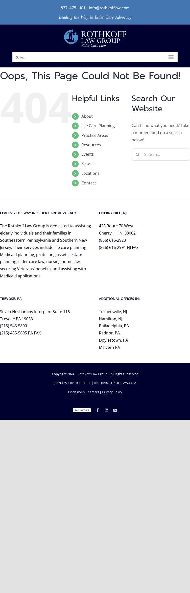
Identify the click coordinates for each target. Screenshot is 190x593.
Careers (93, 392)
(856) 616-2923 (112, 240)
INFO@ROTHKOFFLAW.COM (115, 383)
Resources (91, 145)
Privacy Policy (112, 392)
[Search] (138, 154)
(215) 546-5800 (13, 325)
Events (87, 154)
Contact (88, 183)
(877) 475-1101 (64, 383)
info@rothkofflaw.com (109, 8)
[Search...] (161, 154)
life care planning (70, 247)
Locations (90, 173)
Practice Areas (94, 135)
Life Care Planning (98, 125)
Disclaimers (76, 392)
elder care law (31, 261)
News (86, 164)
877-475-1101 (73, 8)
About (87, 116)
